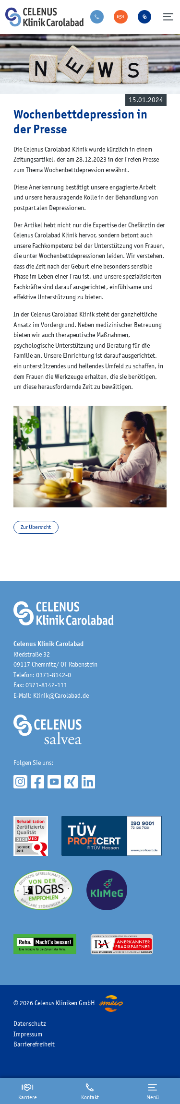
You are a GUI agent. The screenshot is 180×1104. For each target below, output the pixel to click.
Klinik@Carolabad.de (61, 695)
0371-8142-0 (53, 675)
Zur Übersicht (36, 527)
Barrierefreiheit (34, 1044)
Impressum (27, 1034)
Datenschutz (29, 1023)
